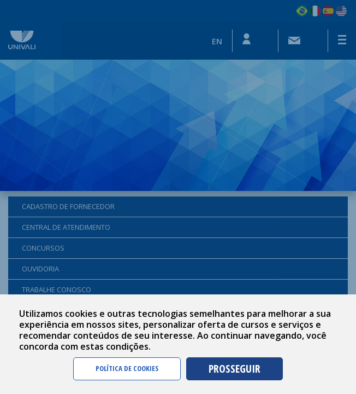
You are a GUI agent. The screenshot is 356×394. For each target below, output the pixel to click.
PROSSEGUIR (234, 368)
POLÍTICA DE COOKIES (127, 368)
